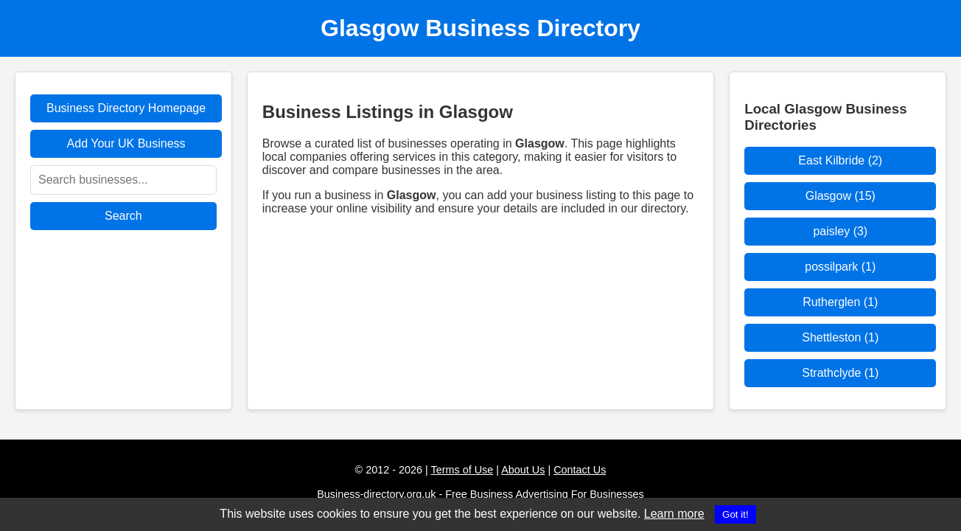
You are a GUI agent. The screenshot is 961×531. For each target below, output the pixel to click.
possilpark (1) (840, 266)
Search (123, 215)
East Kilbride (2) (840, 160)
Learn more (674, 513)
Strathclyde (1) (840, 373)
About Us (523, 470)
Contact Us (579, 470)
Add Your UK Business (126, 143)
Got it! (735, 514)
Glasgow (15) (841, 196)
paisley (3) (840, 231)
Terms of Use (462, 470)
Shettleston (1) (840, 337)
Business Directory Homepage (126, 108)
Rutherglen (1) (840, 302)
